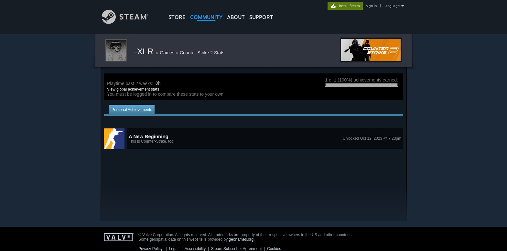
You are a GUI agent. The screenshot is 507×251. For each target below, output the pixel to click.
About (236, 17)
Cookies (274, 248)
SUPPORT (261, 17)
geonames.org (241, 239)
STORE (177, 17)
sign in (371, 6)
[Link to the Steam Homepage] (130, 22)
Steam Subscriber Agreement (236, 248)
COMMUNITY (206, 17)
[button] (253, 138)
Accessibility (195, 248)
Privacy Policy (150, 248)
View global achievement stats (133, 89)
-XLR (145, 51)
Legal (173, 248)
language (392, 6)
